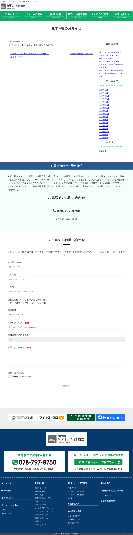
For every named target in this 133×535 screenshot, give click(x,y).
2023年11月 (104, 99)
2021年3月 (103, 123)
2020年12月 (104, 132)
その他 (70, 498)
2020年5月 (103, 138)
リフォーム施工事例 (77, 483)
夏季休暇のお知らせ (107, 58)
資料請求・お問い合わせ (112, 491)
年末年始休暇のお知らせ (109, 61)
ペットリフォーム (41, 525)
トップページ (7, 483)
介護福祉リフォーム (42, 515)
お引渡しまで (6, 513)
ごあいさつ (7, 498)
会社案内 (105, 483)
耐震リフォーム (40, 521)
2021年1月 (103, 129)
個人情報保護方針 (109, 501)
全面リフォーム (40, 488)
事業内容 (39, 483)
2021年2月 (103, 126)
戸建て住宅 (72, 488)
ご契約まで (5, 510)
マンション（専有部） (76, 491)
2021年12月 (104, 114)
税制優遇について (74, 519)
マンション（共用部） (76, 495)
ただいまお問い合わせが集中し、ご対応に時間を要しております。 (112, 73)
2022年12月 (104, 105)
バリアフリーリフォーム (44, 511)
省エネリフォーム (41, 518)
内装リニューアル (41, 501)
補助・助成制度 (74, 516)
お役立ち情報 (74, 511)
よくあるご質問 (107, 495)
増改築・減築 (40, 491)
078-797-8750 (66, 211)
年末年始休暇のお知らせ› (81, 53)
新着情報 (102, 151)
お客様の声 (73, 504)
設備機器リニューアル (43, 498)
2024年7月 (103, 93)
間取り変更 (39, 495)
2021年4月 (103, 120)
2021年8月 (103, 117)
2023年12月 (104, 96)
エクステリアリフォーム (44, 508)
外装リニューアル (41, 505)
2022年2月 (103, 111)
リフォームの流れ (9, 505)
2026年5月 (103, 90)
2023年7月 (103, 102)
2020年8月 (103, 135)
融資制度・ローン (74, 523)
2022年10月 (104, 108)
